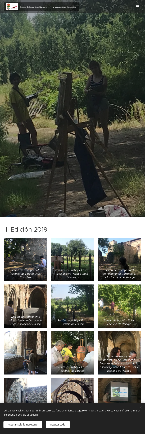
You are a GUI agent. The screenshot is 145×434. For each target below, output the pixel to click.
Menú (137, 6)
